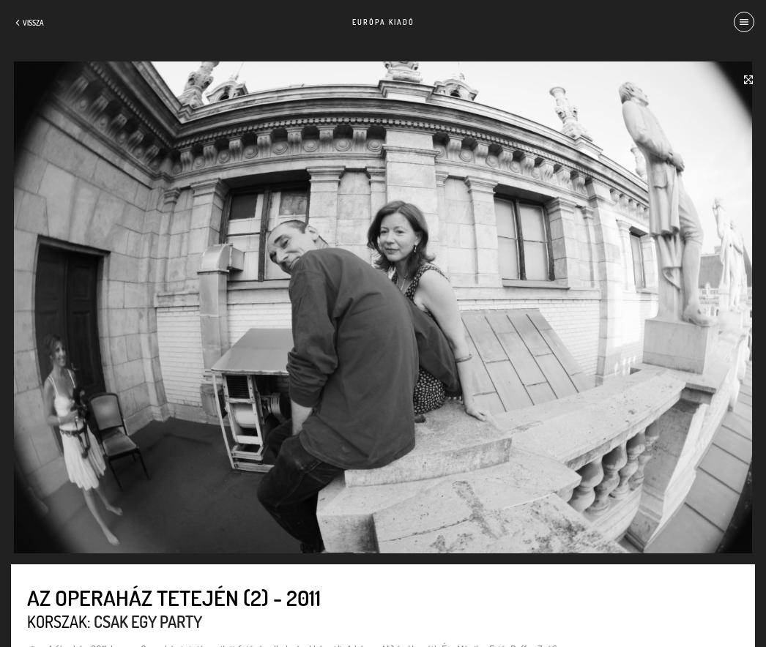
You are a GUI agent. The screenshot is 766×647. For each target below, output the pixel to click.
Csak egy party (148, 621)
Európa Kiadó (383, 22)
